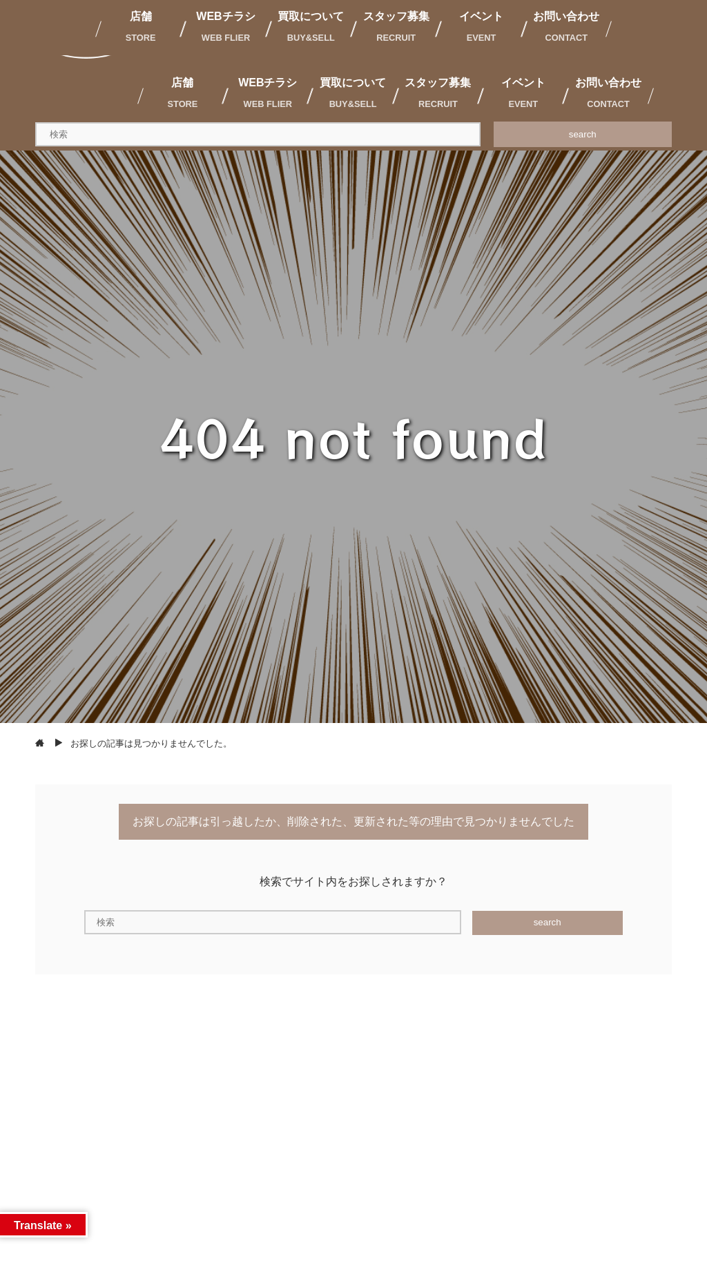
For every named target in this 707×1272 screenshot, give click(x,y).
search (583, 134)
